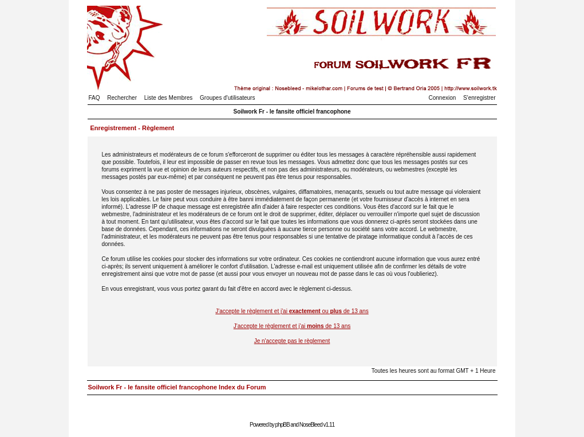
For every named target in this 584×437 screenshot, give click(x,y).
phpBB (282, 425)
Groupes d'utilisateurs (227, 98)
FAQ (94, 98)
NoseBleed (310, 425)
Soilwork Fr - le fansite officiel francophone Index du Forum (177, 387)
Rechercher (122, 98)
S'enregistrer (479, 98)
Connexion (442, 98)
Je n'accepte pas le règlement (292, 341)
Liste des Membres (168, 98)
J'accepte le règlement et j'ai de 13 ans (292, 326)
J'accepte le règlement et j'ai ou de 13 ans (291, 311)
